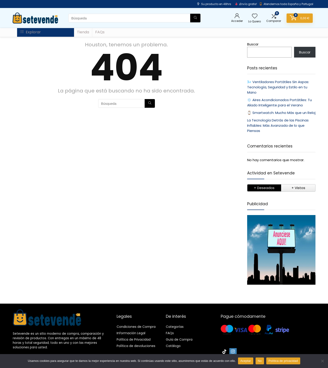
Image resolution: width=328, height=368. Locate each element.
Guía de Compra (179, 339)
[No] (322, 361)
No (260, 361)
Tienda (83, 32)
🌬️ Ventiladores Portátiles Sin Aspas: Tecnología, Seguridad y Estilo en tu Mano (278, 87)
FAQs (100, 32)
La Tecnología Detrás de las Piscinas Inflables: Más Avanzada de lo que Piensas (278, 125)
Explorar (30, 32)
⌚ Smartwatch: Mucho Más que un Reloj (281, 112)
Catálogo (173, 346)
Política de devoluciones (136, 346)
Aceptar (245, 361)
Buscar (253, 44)
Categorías (175, 326)
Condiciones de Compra (136, 326)
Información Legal (131, 333)
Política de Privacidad (134, 339)
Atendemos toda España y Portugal (288, 4)
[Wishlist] (254, 16)
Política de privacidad (283, 361)
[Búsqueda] (195, 18)
